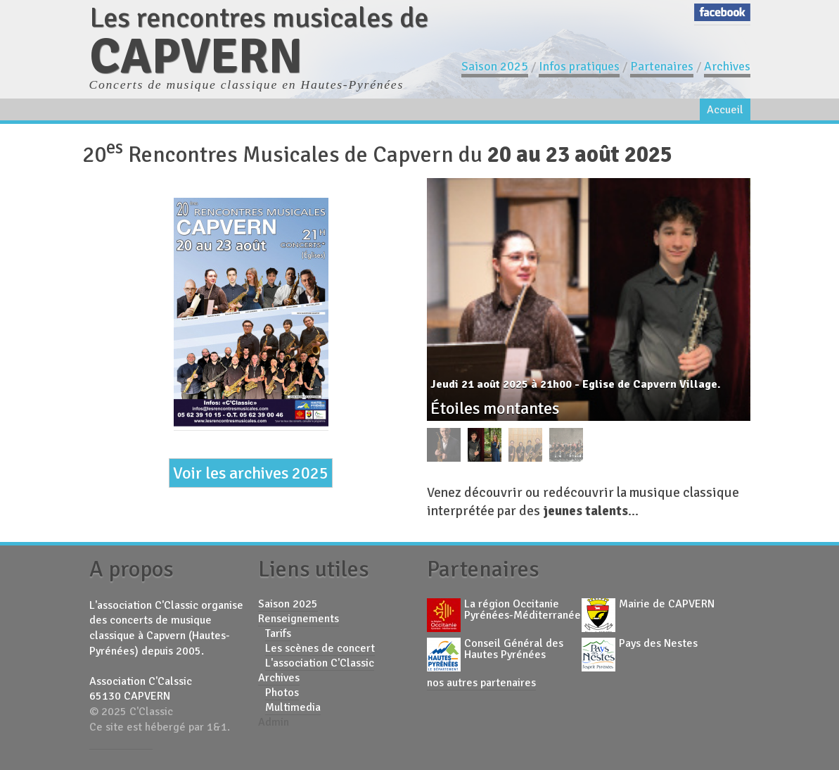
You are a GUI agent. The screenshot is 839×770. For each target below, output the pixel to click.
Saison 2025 (494, 66)
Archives (727, 66)
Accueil (725, 110)
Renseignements (298, 619)
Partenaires (661, 66)
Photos (282, 693)
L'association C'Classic (319, 663)
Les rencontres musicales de (258, 40)
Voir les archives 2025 (250, 473)
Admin (273, 722)
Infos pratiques (579, 66)
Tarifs (278, 633)
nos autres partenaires (481, 683)
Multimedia (293, 707)
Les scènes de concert (320, 648)
